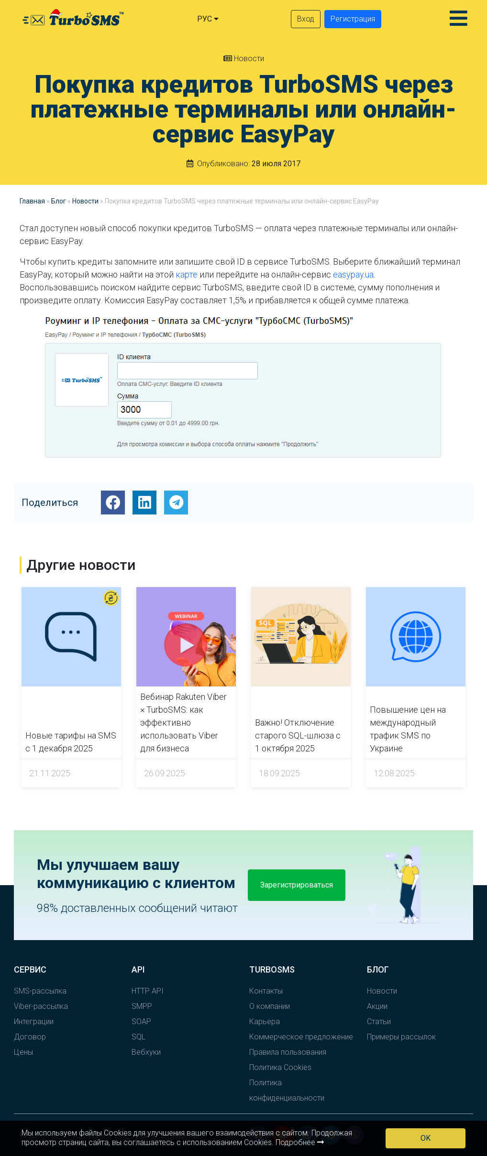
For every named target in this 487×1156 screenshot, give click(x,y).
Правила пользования (287, 1052)
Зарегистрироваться (296, 884)
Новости (243, 58)
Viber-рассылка (41, 1006)
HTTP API (148, 990)
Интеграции (34, 1021)
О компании (269, 1006)
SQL (138, 1036)
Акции (377, 1006)
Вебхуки (146, 1052)
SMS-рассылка (40, 990)
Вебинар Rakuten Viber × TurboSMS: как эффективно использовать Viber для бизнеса (183, 722)
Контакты (266, 990)
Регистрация (353, 18)
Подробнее (300, 1142)
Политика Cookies (280, 1067)
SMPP (142, 1006)
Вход (305, 18)
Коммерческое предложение (301, 1036)
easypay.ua (353, 274)
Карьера (264, 1021)
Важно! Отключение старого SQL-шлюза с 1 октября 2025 (298, 735)
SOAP (141, 1021)
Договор (30, 1036)
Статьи (379, 1021)
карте (187, 274)
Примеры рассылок (401, 1036)
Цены (23, 1052)
